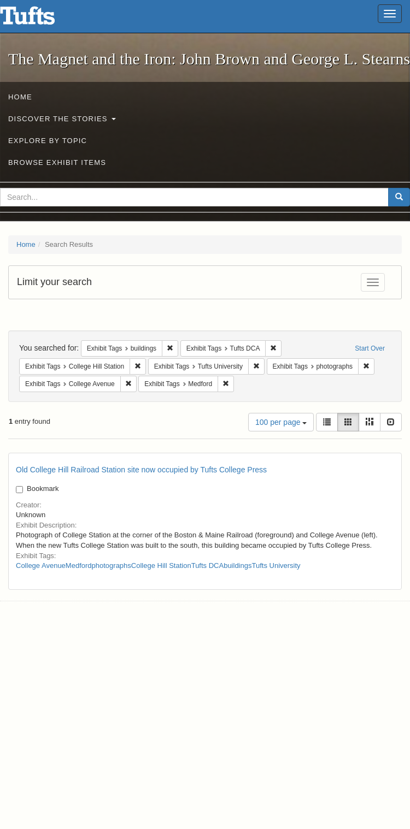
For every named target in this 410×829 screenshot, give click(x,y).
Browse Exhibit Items (57, 162)
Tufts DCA (207, 565)
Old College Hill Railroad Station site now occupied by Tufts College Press (141, 469)
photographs (111, 565)
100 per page (281, 422)
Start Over (370, 348)
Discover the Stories (62, 119)
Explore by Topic (47, 141)
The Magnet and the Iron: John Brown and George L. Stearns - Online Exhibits (41, 19)
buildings (237, 565)
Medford (79, 565)
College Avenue (41, 565)
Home (20, 97)
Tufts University (275, 565)
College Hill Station (161, 565)
